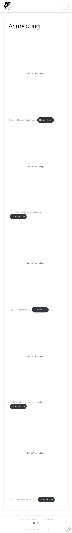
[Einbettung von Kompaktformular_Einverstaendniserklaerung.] (35, 167)
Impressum (24, 519)
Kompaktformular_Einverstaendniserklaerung (28, 212)
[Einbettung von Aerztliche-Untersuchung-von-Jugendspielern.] (35, 356)
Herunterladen (45, 120)
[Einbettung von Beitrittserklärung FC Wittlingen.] (35, 73)
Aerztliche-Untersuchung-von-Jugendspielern (28, 402)
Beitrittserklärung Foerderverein (22, 499)
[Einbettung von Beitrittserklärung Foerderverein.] (35, 453)
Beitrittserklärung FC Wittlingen (22, 120)
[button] (64, 6)
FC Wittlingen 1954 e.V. (40, 529)
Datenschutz (37, 519)
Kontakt (49, 519)
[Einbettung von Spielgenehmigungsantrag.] (35, 263)
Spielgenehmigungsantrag (19, 310)
